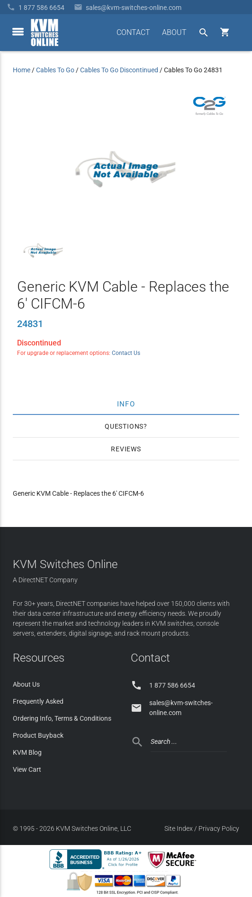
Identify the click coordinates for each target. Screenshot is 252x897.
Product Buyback (38, 735)
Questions (124, 426)
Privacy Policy (218, 828)
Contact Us (126, 353)
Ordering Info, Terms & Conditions (62, 718)
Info (126, 403)
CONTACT (133, 32)
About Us (26, 684)
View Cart (27, 769)
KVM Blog (27, 752)
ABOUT (174, 32)
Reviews (126, 449)
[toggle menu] (18, 31)
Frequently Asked (38, 701)
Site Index (178, 828)
